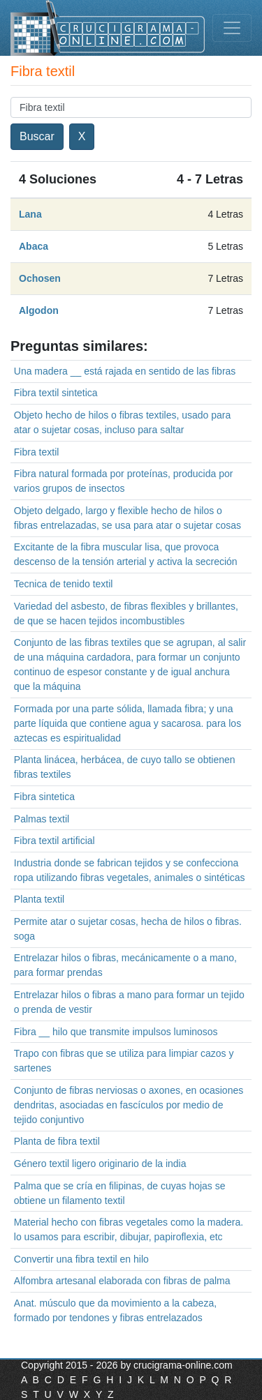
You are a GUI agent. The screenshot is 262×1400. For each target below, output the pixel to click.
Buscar (37, 136)
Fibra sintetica (44, 796)
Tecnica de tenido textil (63, 583)
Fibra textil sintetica (56, 392)
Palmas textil (41, 819)
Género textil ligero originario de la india (100, 1163)
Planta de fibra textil (57, 1141)
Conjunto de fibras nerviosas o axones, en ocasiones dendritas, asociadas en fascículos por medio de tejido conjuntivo (128, 1105)
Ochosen (40, 278)
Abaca (33, 246)
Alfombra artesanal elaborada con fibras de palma (122, 1280)
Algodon (39, 310)
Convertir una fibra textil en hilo (81, 1259)
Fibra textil (36, 452)
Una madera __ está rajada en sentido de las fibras (125, 371)
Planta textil (39, 899)
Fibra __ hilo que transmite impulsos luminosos (116, 1031)
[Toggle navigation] (232, 28)
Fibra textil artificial (54, 840)
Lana (30, 214)
